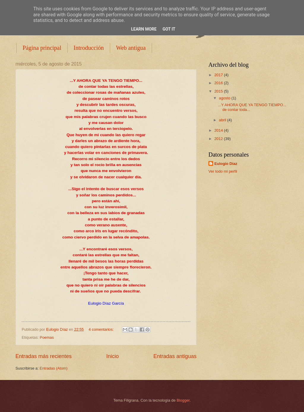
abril (223, 120)
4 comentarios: (102, 329)
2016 (219, 83)
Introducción (89, 47)
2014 (219, 130)
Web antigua (131, 47)
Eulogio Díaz (225, 163)
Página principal (42, 47)
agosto (225, 98)
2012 (219, 138)
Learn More (143, 29)
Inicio (112, 356)
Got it (168, 29)
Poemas (47, 337)
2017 (219, 75)
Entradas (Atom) (54, 368)
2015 (219, 91)
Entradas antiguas (175, 356)
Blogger (183, 400)
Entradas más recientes (43, 356)
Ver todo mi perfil (222, 171)
